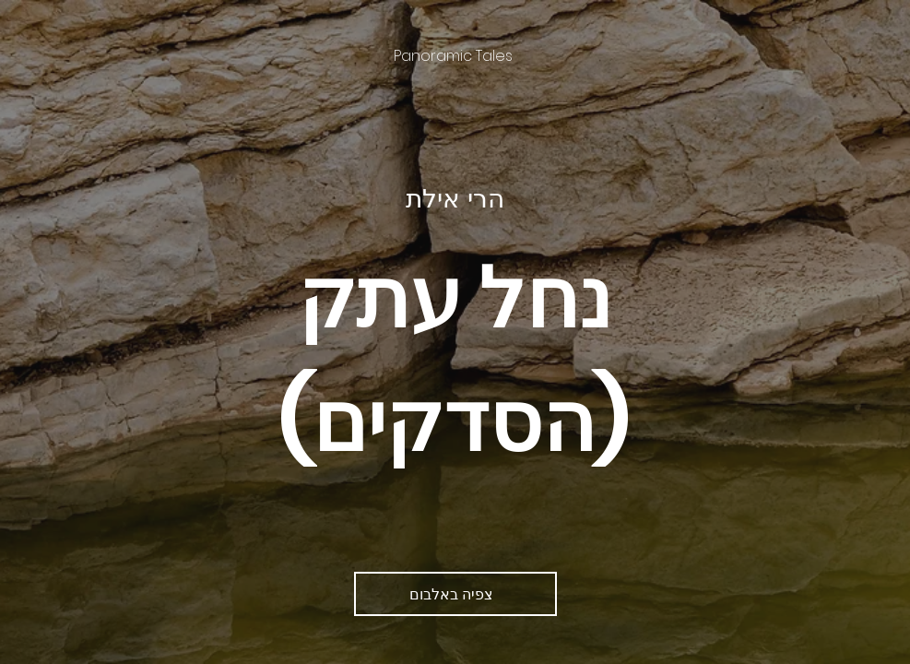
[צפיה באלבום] (455, 594)
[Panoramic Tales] (455, 55)
